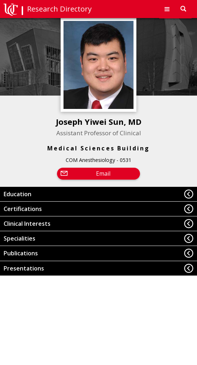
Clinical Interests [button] (27, 223)
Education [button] (17, 194)
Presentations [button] (24, 268)
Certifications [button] (23, 208)
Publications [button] (21, 253)
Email (103, 173)
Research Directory (59, 9)
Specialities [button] (19, 238)
